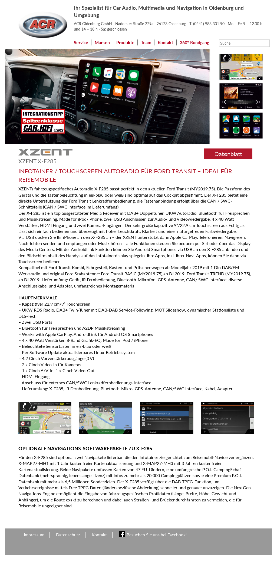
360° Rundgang (90, 48)
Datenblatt (228, 158)
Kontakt (165, 42)
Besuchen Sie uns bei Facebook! (157, 539)
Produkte (125, 42)
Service (81, 42)
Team (146, 42)
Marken (102, 42)
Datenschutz (68, 539)
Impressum (34, 539)
